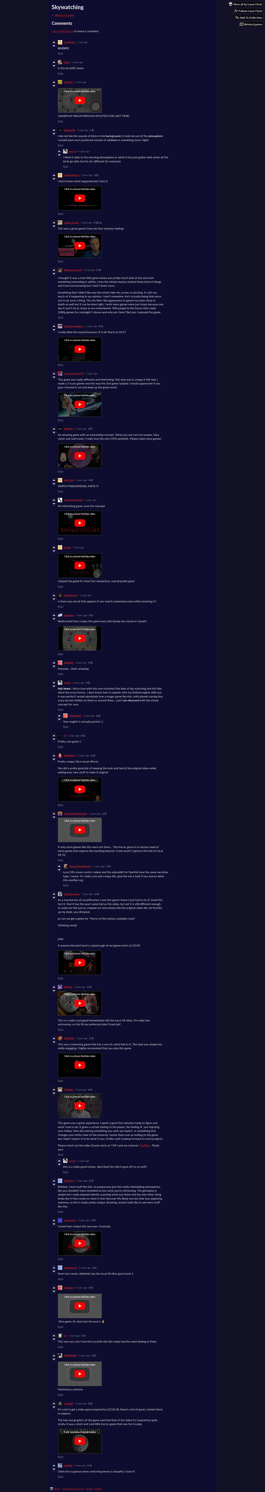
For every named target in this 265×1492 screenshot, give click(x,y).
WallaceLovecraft (73, 270)
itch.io (57, 1488)
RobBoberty (70, 755)
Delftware (69, 1180)
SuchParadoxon (72, 894)
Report (89, 1488)
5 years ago (80, 82)
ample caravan (71, 222)
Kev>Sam (69, 480)
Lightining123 (71, 595)
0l (65, 735)
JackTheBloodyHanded (75, 813)
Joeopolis (68, 1403)
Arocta (67, 547)
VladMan (68, 1089)
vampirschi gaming (73, 500)
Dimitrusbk (69, 130)
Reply (60, 53)
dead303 (68, 82)
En (65, 1335)
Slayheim (68, 428)
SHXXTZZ (69, 1038)
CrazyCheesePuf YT (74, 373)
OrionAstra (69, 42)
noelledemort (70, 1267)
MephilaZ (68, 662)
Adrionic (68, 987)
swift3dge (69, 615)
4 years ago (77, 62)
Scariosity (69, 1287)
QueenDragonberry (74, 326)
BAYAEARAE (70, 1355)
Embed (98, 1488)
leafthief (68, 1465)
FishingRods (75, 715)
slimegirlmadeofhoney (80, 866)
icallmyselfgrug (71, 175)
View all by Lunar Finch (73, 1488)
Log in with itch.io (63, 31)
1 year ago (82, 42)
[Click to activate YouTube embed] (80, 100)
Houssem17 (70, 1220)
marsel (72, 151)
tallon (67, 62)
